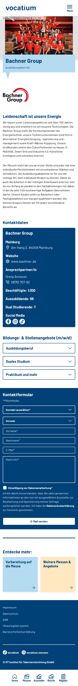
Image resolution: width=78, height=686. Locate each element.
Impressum (9, 607)
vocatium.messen (35, 652)
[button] (39, 348)
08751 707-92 (18, 282)
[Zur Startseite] (28, 8)
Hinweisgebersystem (16, 625)
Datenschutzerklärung (60, 505)
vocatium (11, 652)
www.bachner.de (23, 261)
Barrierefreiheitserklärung (19, 631)
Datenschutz (10, 613)
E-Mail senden (39, 521)
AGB (5, 619)
